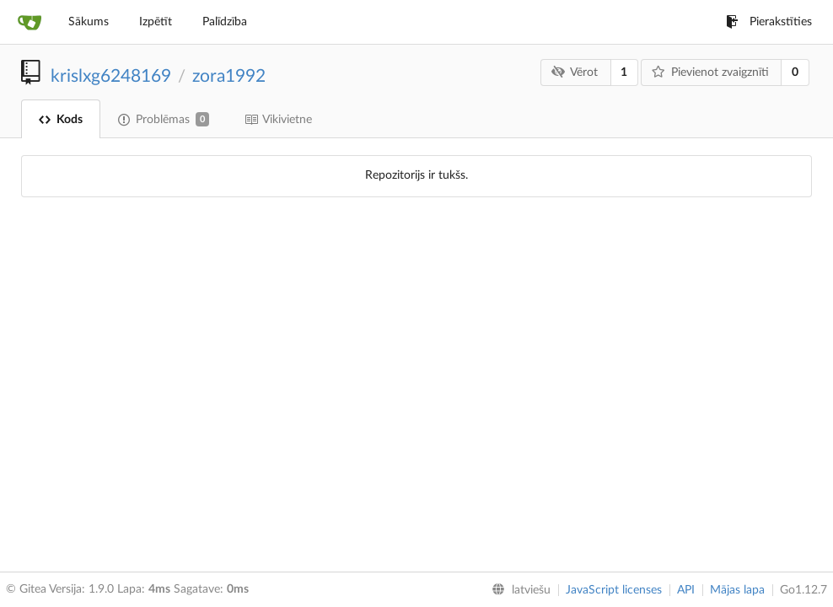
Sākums (88, 22)
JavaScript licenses (614, 590)
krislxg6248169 (111, 76)
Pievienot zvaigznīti (710, 72)
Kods (61, 119)
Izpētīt (155, 22)
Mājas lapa (737, 590)
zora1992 (229, 76)
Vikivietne (278, 119)
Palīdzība (224, 22)
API (686, 590)
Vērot (574, 72)
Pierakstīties (769, 22)
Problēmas (163, 119)
